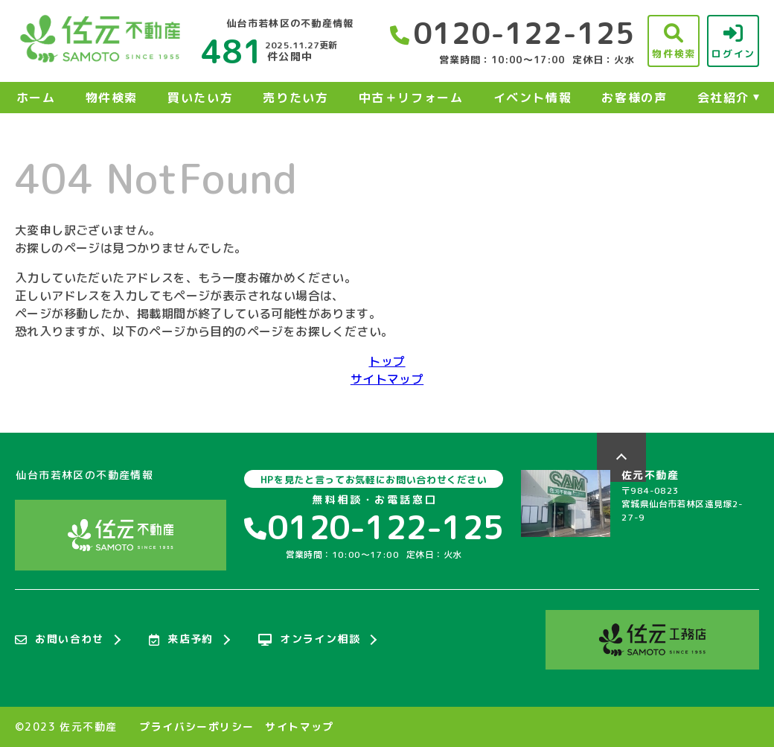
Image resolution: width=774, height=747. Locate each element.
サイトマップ (387, 379)
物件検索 (112, 97)
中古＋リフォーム (411, 97)
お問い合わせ (59, 640)
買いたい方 (200, 97)
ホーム (36, 97)
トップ (386, 361)
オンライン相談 (309, 640)
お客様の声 (634, 97)
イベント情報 (532, 97)
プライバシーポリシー (196, 727)
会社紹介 (723, 97)
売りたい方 (295, 97)
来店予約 (181, 640)
